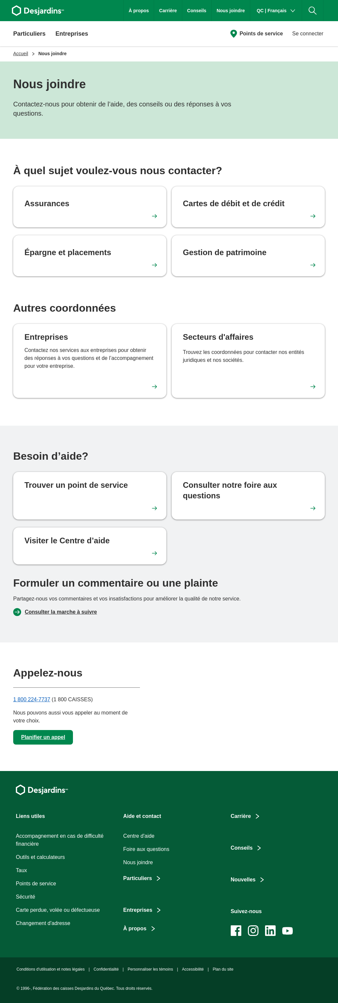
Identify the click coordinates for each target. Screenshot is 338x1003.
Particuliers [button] (29, 33)
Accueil (20, 53)
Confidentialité (106, 969)
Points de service (261, 33)
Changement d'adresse (43, 923)
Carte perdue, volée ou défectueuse (58, 910)
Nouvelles (243, 879)
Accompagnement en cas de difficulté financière (60, 840)
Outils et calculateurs (40, 857)
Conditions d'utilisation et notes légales (50, 969)
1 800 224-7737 (31, 699)
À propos (139, 10)
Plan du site (223, 969)
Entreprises (137, 910)
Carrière (168, 10)
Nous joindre (231, 10)
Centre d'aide (138, 836)
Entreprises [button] (71, 33)
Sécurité (25, 897)
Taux (21, 870)
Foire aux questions (146, 849)
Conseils (196, 10)
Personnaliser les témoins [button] (150, 969)
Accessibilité (193, 969)
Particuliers (137, 878)
